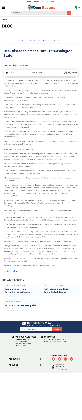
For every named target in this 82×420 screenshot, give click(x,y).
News (24, 41)
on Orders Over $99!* (41, 2)
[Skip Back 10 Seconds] (64, 73)
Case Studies (35, 41)
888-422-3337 (62, 339)
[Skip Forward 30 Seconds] (69, 73)
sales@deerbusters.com (58, 342)
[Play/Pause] (7, 73)
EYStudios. (67, 369)
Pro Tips (57, 41)
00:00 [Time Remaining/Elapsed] (74, 73)
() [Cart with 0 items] (77, 8)
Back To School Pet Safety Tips (20, 305)
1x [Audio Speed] (59, 73)
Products (46, 41)
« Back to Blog (12, 271)
